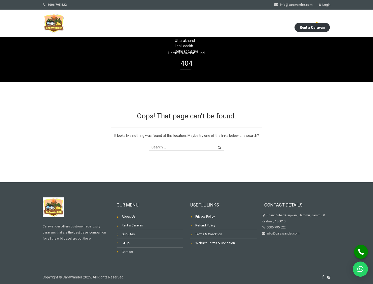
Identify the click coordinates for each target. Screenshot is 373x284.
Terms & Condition (208, 234)
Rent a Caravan (312, 23)
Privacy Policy (205, 216)
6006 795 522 (55, 5)
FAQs (206, 23)
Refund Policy (205, 225)
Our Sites (151, 23)
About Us (125, 23)
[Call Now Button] (361, 252)
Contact (227, 23)
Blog (249, 23)
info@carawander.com (293, 5)
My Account (273, 23)
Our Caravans (180, 23)
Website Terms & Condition (215, 243)
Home (103, 23)
